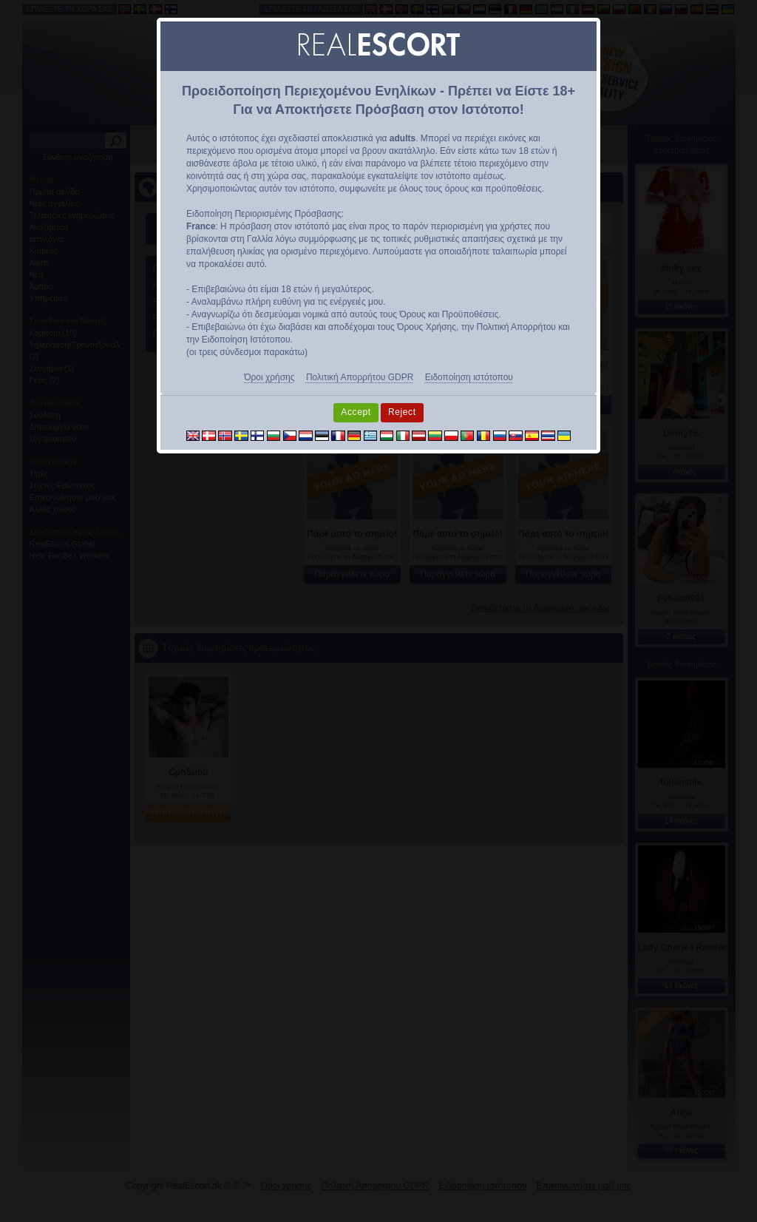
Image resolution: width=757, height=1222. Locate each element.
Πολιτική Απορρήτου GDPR (359, 377)
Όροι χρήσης (269, 377)
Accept (355, 412)
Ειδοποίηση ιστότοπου (469, 377)
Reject (402, 412)
